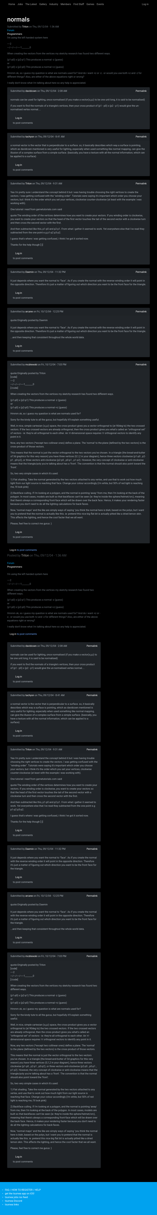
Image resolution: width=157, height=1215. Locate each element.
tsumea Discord (13, 1200)
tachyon (29, 136)
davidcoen (31, 91)
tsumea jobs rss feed (16, 1197)
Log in (145, 4)
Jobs (20, 4)
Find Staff (78, 4)
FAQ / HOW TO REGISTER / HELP (23, 1189)
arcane (29, 311)
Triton (25, 26)
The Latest (31, 4)
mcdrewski (31, 364)
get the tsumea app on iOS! (19, 1193)
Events (100, 4)
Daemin (29, 272)
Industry (53, 4)
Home (11, 4)
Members (66, 4)
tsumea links (12, 1204)
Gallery (43, 4)
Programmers (14, 34)
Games (90, 4)
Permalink (141, 91)
